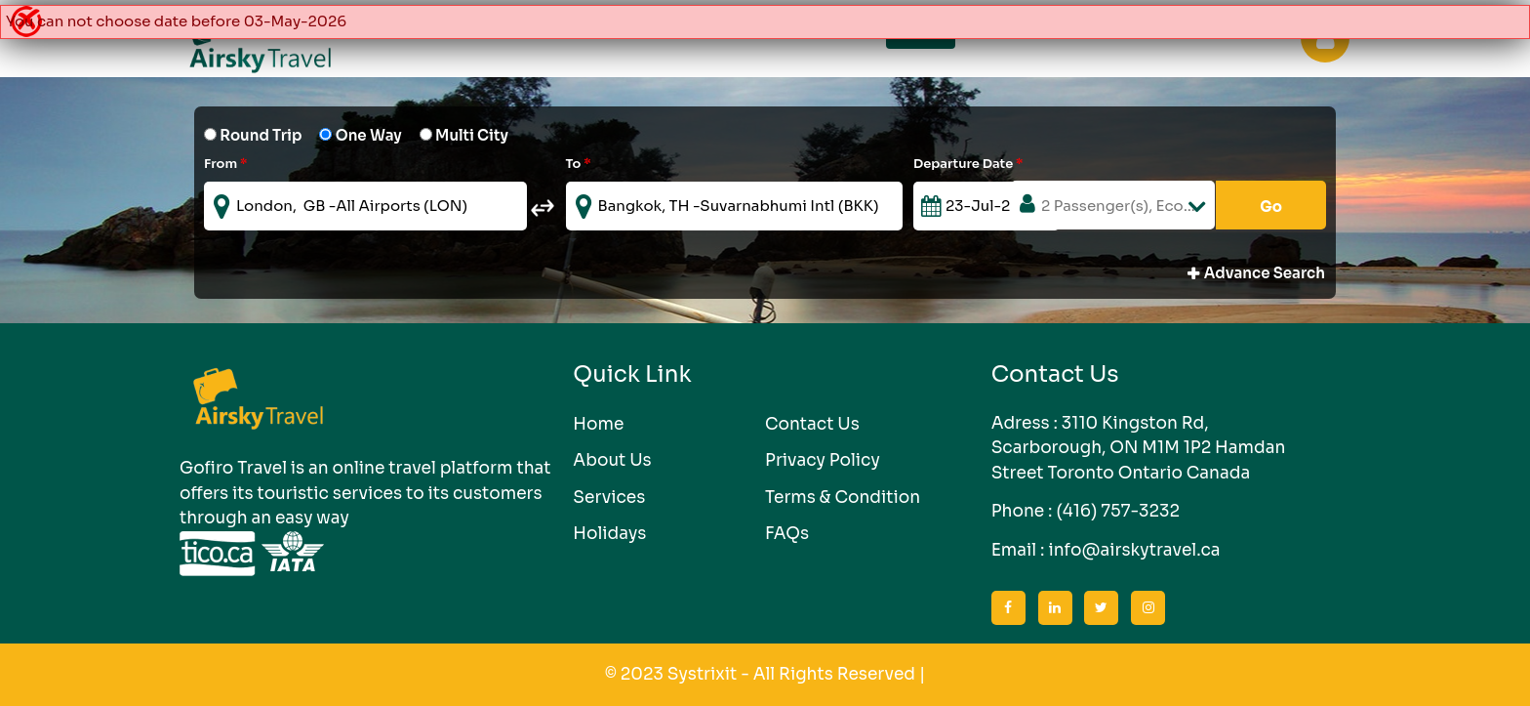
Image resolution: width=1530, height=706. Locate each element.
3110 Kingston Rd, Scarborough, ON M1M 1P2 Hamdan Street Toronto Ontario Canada (1138, 448)
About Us (612, 460)
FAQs (787, 533)
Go (1271, 206)
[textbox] (365, 206)
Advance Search (1256, 275)
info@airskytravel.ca (1134, 550)
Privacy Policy (822, 460)
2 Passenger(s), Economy (1128, 205)
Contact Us (812, 424)
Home (598, 424)
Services (609, 497)
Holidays (609, 533)
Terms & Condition (842, 497)
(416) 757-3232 (1117, 511)
